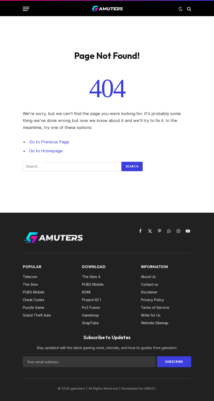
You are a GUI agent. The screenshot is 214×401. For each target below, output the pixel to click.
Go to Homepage (46, 150)
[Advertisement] (107, 32)
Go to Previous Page (49, 141)
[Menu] (26, 8)
